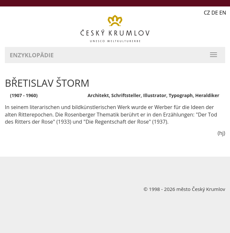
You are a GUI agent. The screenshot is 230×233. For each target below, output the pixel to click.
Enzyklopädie (32, 55)
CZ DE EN (215, 12)
